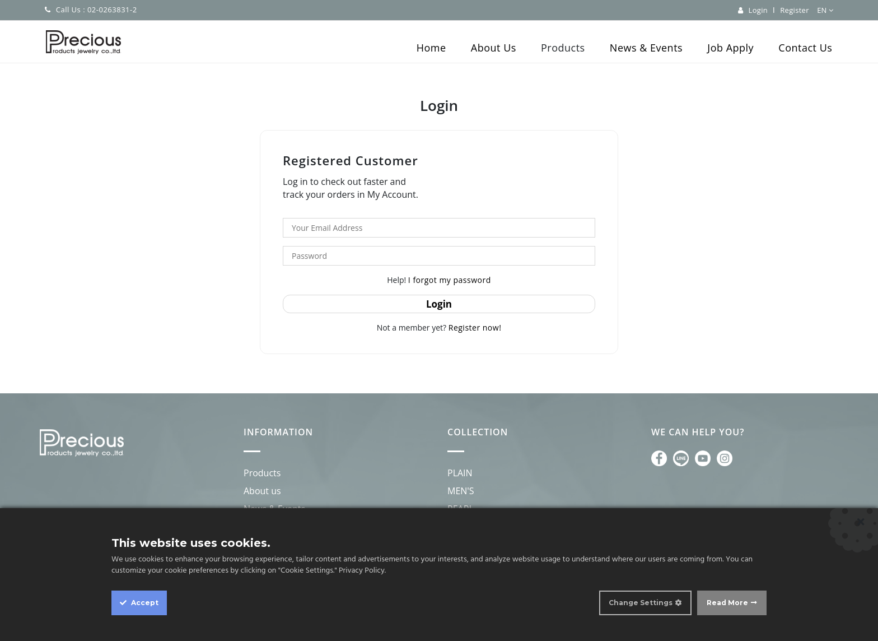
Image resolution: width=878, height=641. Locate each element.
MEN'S (460, 491)
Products (563, 47)
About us (262, 491)
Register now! (475, 327)
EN (825, 10)
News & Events (646, 47)
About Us (493, 47)
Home (431, 47)
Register (794, 10)
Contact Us (805, 47)
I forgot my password (449, 280)
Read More (727, 602)
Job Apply (730, 47)
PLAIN (460, 473)
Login (758, 10)
